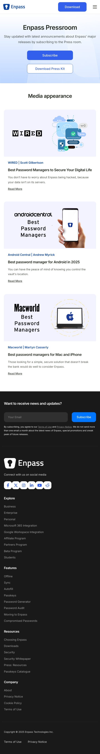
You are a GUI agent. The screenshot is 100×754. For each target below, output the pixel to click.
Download (72, 7)
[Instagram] (24, 485)
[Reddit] (47, 485)
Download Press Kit (50, 69)
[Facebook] (8, 485)
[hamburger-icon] (95, 6)
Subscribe (50, 55)
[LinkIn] (32, 485)
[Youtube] (39, 485)
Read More (15, 189)
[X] (16, 485)
